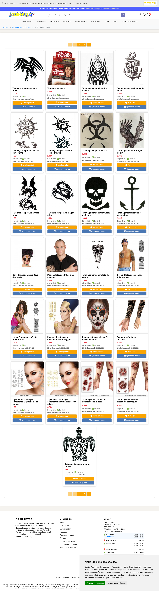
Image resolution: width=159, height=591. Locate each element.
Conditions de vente (67, 541)
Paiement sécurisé (67, 535)
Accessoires (54, 22)
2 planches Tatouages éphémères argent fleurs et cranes (25, 401)
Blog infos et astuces (68, 547)
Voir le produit (27, 103)
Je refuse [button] (100, 583)
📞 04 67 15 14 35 (8, 3)
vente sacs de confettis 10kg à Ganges (36, 586)
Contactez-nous (22, 3)
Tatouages (29, 27)
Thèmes (106, 22)
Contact (63, 538)
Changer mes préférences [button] (117, 583)
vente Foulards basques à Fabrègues (59, 588)
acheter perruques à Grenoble (32, 588)
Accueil (5, 27)
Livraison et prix (66, 529)
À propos (63, 532)
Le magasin (64, 526)
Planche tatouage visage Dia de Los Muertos (95, 338)
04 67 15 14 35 (119, 529)
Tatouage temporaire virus (94, 150)
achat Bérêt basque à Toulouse (64, 586)
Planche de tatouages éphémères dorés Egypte (59, 338)
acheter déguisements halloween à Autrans (18, 584)
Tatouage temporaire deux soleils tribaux (59, 151)
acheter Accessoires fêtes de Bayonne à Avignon (53, 584)
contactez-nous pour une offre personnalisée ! (103, 8)
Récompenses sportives (129, 22)
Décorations (95, 22)
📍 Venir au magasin (80, 3)
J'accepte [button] (90, 583)
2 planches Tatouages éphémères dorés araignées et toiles (61, 401)
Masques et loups (81, 22)
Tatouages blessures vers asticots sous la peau (94, 400)
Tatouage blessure (56, 88)
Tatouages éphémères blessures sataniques (127, 400)
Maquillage (67, 22)
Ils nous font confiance (68, 544)
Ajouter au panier (27, 107)
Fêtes (115, 22)
